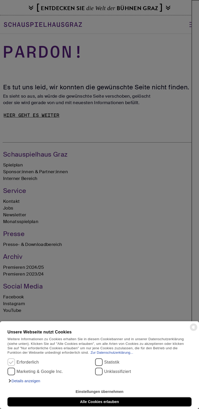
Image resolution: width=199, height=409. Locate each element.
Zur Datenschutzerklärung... (111, 352)
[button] (24, 381)
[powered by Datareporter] (193, 330)
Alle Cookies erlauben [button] (99, 402)
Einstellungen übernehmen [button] (100, 392)
